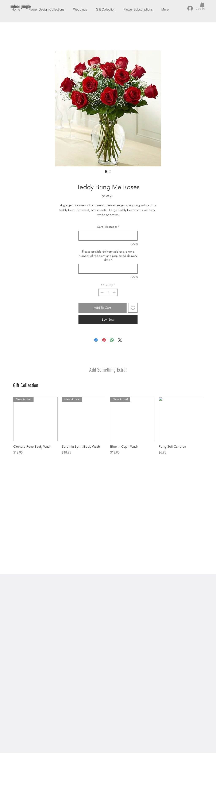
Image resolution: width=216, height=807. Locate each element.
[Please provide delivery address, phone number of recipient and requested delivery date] (108, 269)
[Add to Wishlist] (133, 308)
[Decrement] (101, 292)
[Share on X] (120, 340)
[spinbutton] (108, 292)
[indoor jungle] (20, 6)
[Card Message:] (108, 236)
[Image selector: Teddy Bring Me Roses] (106, 171)
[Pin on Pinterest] (104, 340)
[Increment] (114, 292)
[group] (108, 431)
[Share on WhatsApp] (112, 340)
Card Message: (108, 227)
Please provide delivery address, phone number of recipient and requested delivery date (108, 256)
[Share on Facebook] (96, 340)
